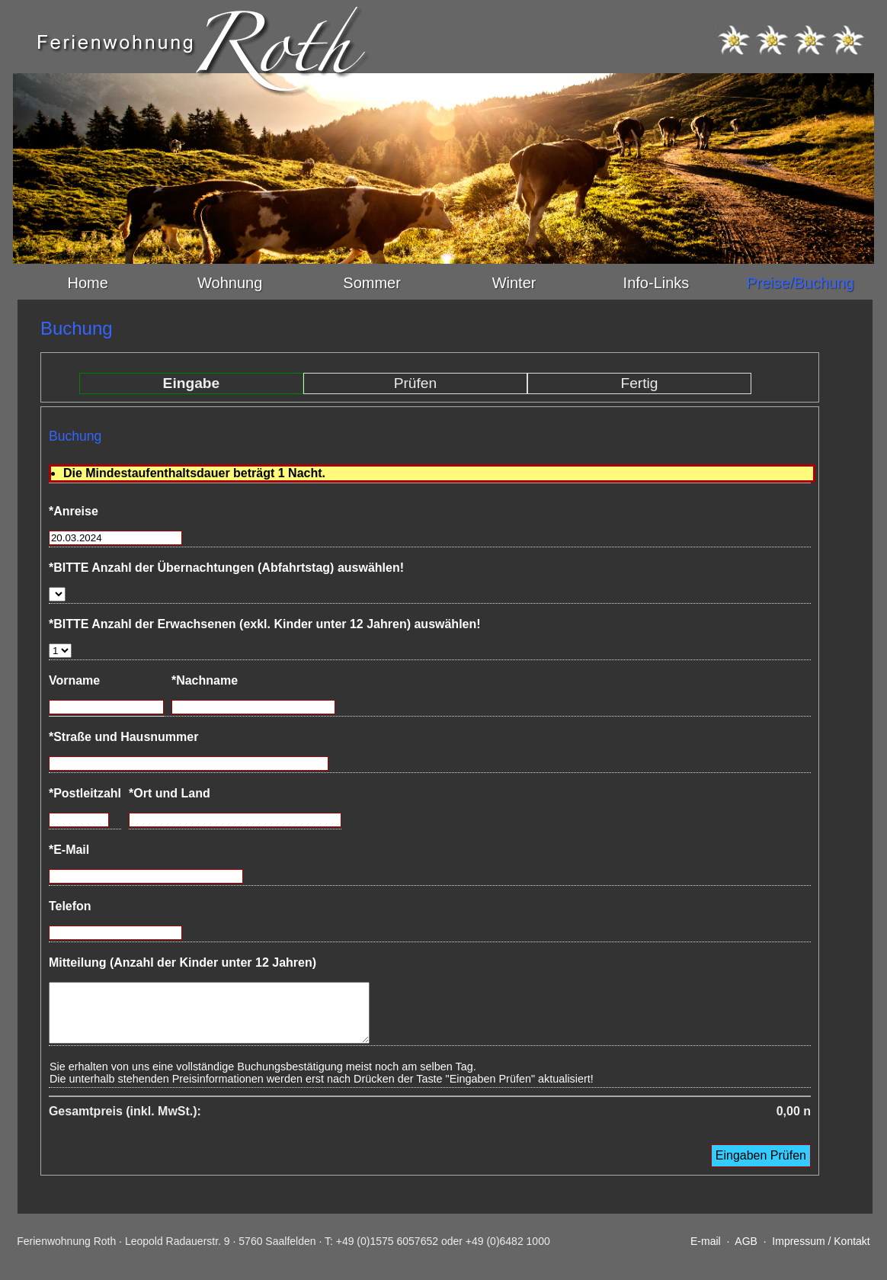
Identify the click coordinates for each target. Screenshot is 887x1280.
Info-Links (656, 282)
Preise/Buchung (799, 282)
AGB (746, 1252)
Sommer (372, 282)
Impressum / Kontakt (820, 1252)
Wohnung (229, 282)
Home (88, 282)
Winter (514, 282)
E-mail (705, 1252)
